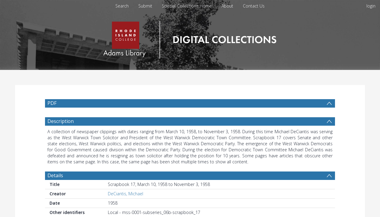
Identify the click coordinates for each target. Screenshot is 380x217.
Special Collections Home (187, 6)
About (227, 6)
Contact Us (254, 6)
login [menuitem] (370, 6)
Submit (145, 6)
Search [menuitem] (122, 6)
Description (60, 121)
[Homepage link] (189, 38)
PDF (51, 103)
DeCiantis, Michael (125, 194)
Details (55, 175)
